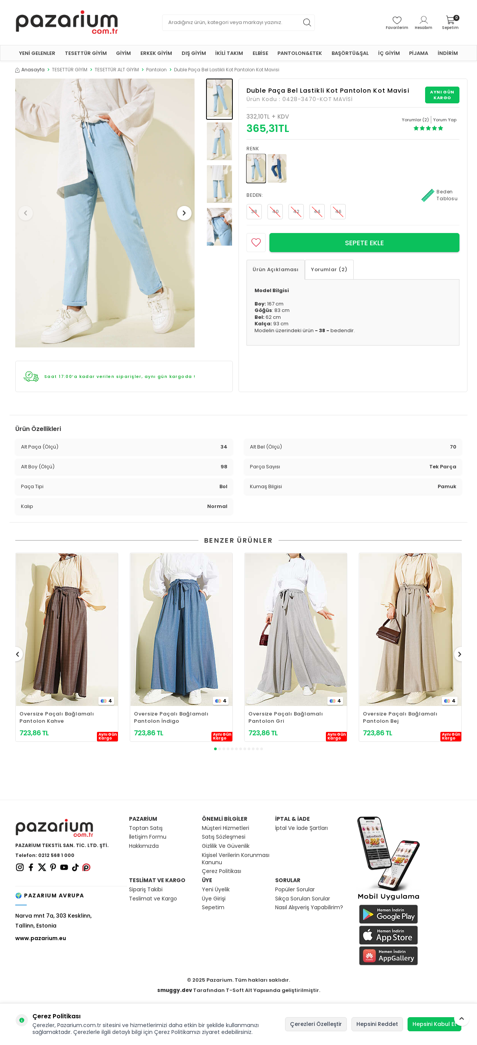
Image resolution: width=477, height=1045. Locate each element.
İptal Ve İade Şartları (301, 828)
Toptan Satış (146, 828)
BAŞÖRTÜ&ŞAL (350, 53)
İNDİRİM (448, 53)
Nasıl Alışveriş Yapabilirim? (309, 907)
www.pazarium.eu (40, 938)
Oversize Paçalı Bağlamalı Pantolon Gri (285, 717)
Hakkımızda (144, 846)
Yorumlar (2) (329, 269)
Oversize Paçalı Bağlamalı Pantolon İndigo (171, 717)
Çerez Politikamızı (177, 1032)
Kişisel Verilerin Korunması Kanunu (235, 859)
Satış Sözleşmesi (223, 837)
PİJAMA (418, 53)
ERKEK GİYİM (156, 53)
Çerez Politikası (221, 871)
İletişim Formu (147, 837)
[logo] (66, 22)
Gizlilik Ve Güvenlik (226, 846)
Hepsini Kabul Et (434, 1024)
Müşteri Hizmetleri (225, 828)
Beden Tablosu (439, 195)
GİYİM (123, 53)
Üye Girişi (214, 898)
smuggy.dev (174, 990)
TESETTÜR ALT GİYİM (117, 70)
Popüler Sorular (295, 889)
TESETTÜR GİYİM (86, 53)
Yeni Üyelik (216, 889)
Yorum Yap (444, 120)
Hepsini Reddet (377, 1024)
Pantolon (156, 70)
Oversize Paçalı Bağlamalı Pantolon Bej (400, 717)
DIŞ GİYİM (194, 53)
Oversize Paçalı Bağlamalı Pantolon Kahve (56, 717)
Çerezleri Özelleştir (316, 1024)
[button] (28, 213)
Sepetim (213, 907)
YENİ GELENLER (37, 53)
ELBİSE (260, 53)
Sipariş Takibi (146, 889)
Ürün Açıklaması (276, 269)
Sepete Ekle (364, 243)
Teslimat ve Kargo (153, 898)
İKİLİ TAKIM (229, 53)
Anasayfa (30, 70)
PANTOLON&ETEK (299, 53)
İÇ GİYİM (389, 53)
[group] (105, 213)
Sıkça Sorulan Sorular (302, 898)
